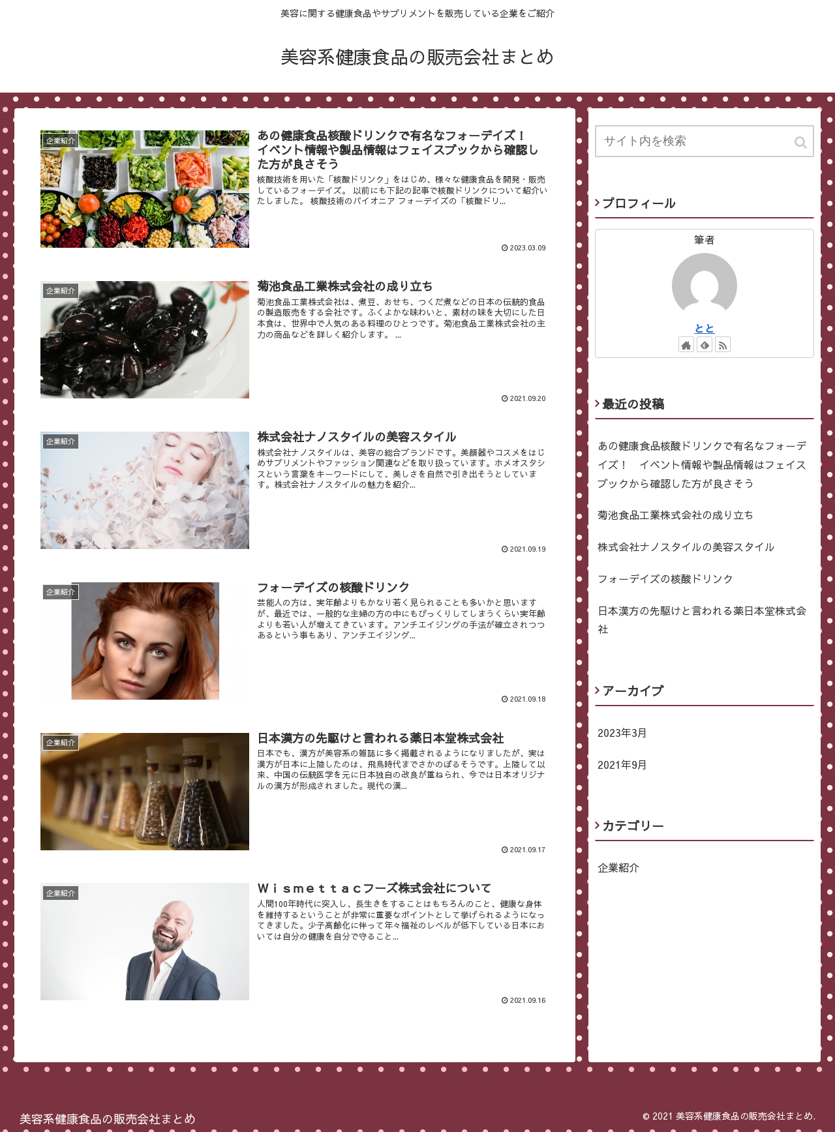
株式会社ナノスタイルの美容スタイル (686, 546)
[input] (704, 141)
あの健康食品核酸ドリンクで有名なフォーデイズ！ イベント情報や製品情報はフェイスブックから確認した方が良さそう (702, 464)
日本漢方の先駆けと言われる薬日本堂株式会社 (702, 619)
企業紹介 (618, 867)
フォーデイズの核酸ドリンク (665, 578)
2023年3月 (623, 732)
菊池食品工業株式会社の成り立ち (676, 514)
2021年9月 (623, 764)
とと (704, 328)
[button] (801, 142)
